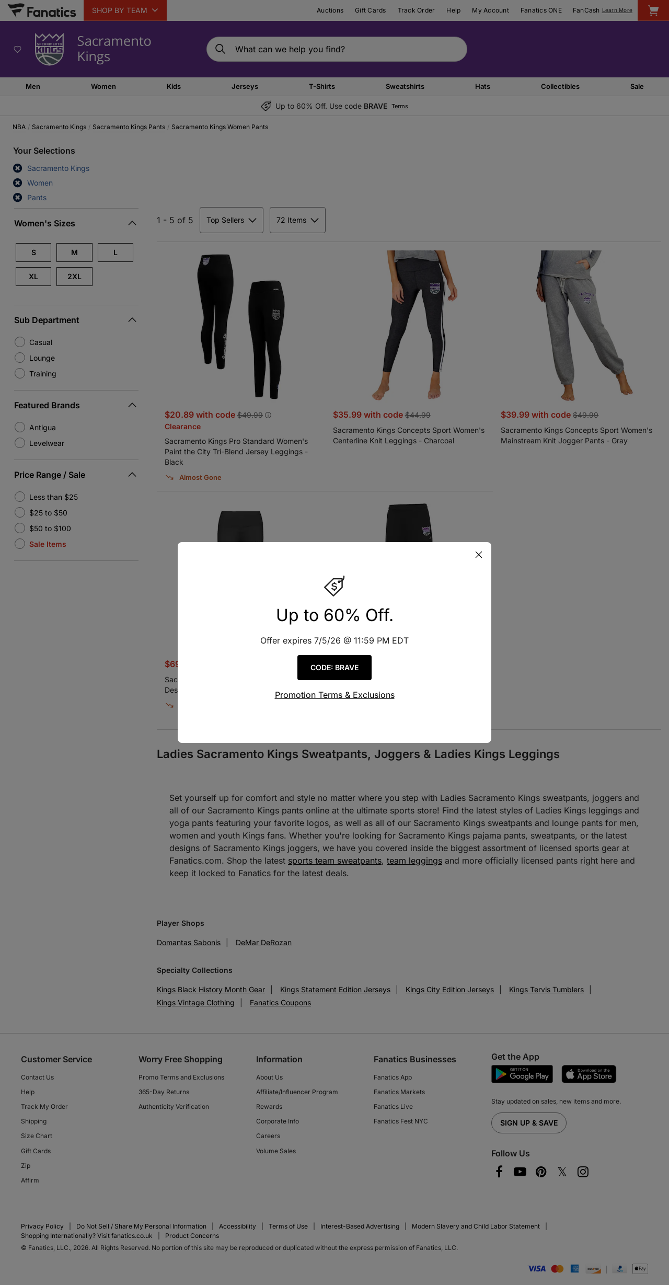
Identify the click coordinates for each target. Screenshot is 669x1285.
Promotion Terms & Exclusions (335, 695)
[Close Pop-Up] (478, 554)
